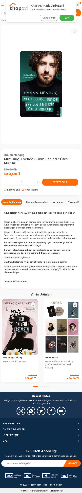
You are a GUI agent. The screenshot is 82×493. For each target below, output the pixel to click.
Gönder (72, 463)
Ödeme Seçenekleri (37, 202)
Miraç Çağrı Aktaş (12, 357)
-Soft (22, 491)
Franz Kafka (51, 357)
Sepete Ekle (60, 182)
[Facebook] (51, 411)
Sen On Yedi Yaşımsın (14, 361)
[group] (41, 84)
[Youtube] (61, 411)
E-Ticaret (31, 491)
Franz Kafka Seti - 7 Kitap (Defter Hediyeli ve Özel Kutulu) (59, 364)
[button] (35, 386)
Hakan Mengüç (14, 155)
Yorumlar (58, 202)
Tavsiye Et (74, 202)
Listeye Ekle (12, 189)
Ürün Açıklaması (12, 202)
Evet (66, 17)
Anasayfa (6, 20)
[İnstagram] (21, 411)
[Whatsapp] (31, 411)
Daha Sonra (49, 17)
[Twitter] (41, 411)
